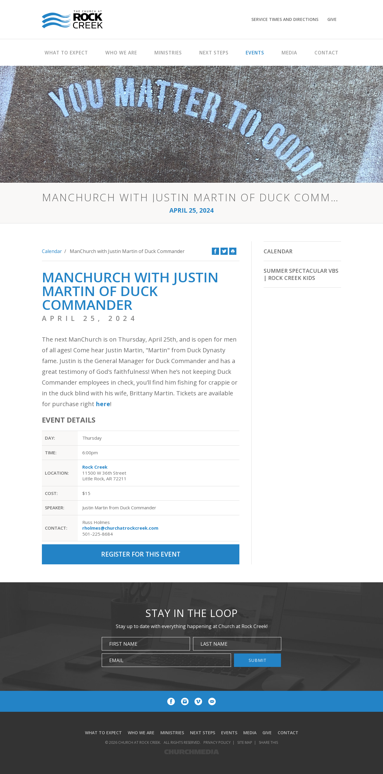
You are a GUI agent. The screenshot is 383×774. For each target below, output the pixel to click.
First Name (123, 645)
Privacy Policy (217, 743)
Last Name (213, 645)
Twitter (224, 251)
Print (232, 251)
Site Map (244, 743)
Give (332, 19)
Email (116, 661)
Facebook (215, 251)
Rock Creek (94, 467)
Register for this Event (141, 554)
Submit (258, 661)
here (103, 404)
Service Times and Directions (284, 19)
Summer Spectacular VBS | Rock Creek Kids (301, 274)
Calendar (52, 251)
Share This (268, 743)
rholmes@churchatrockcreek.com (120, 528)
